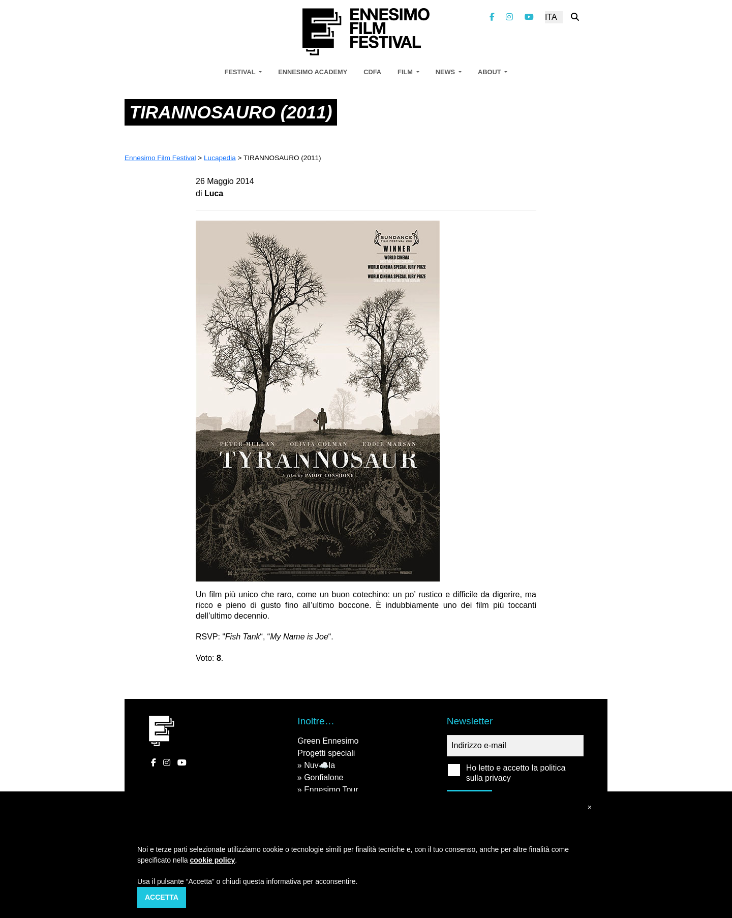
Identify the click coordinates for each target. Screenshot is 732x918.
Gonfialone (323, 777)
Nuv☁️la (319, 765)
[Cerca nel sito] (575, 17)
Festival (241, 72)
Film (406, 72)
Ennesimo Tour (331, 789)
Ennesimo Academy (312, 72)
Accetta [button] (161, 897)
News (446, 72)
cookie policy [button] (212, 860)
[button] (590, 807)
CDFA (372, 72)
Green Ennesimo (327, 741)
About (490, 72)
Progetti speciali (326, 753)
